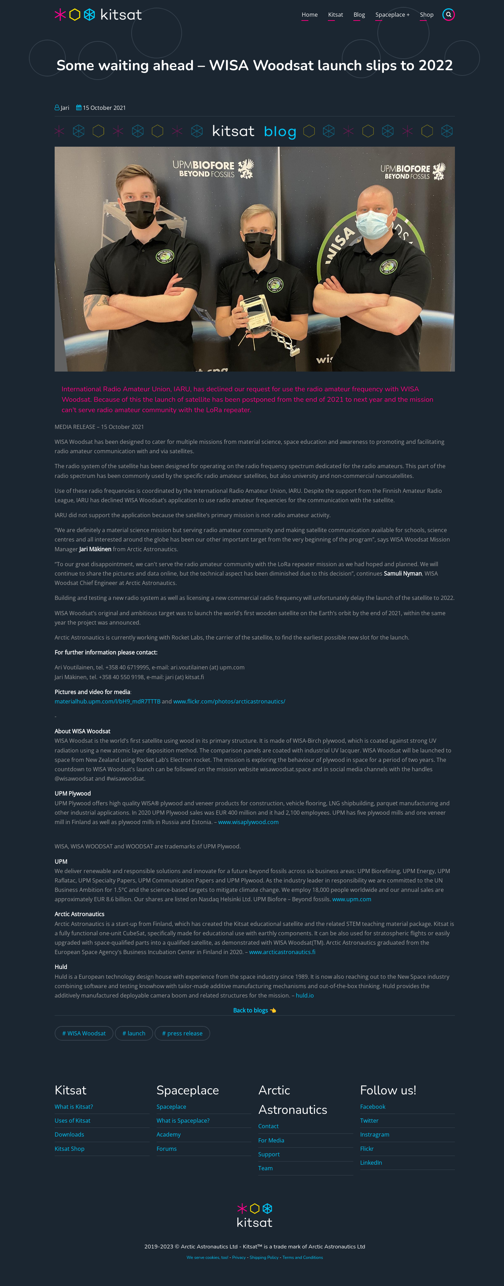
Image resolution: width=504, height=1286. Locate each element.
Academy (169, 1134)
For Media (271, 1140)
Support (269, 1154)
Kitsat (335, 14)
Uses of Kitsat (72, 1120)
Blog (359, 14)
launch (136, 1033)
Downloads (69, 1134)
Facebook (372, 1106)
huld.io (305, 995)
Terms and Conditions (302, 1257)
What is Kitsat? (74, 1106)
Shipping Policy (264, 1257)
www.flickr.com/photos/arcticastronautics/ (229, 701)
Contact (268, 1126)
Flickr (367, 1149)
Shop (427, 14)
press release (185, 1033)
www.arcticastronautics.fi (282, 952)
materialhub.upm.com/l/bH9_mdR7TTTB (107, 701)
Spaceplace (393, 14)
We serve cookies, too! (207, 1257)
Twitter (369, 1120)
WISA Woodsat (87, 1033)
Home (310, 14)
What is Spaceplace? (183, 1120)
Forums (167, 1149)
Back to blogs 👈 (254, 1010)
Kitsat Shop (70, 1149)
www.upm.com (351, 899)
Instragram (374, 1134)
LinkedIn (371, 1162)
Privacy (239, 1257)
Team (265, 1168)
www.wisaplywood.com (248, 822)
